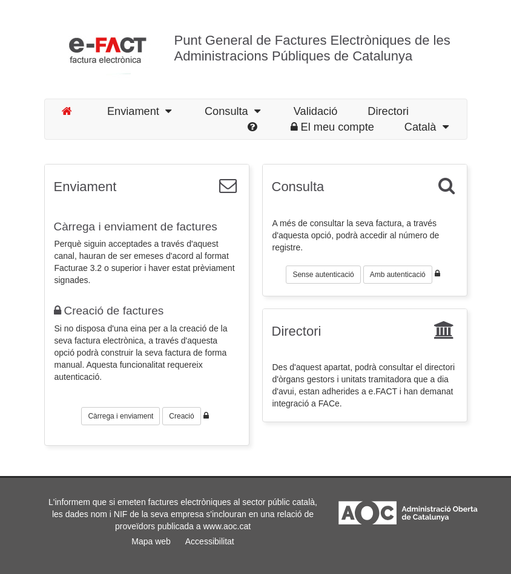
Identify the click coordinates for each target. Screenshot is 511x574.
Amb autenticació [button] (398, 274)
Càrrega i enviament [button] (120, 416)
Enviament (139, 111)
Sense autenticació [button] (323, 274)
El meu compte (332, 127)
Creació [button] (181, 416)
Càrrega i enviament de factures (135, 226)
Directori (296, 331)
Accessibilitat (209, 541)
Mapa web (151, 541)
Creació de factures (109, 310)
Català (426, 127)
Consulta (298, 186)
